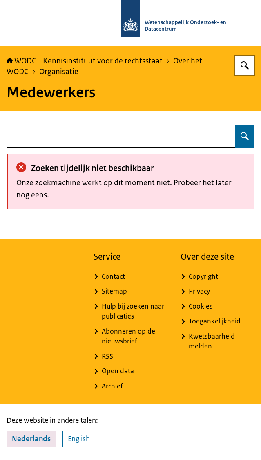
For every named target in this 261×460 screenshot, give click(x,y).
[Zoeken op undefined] (244, 136)
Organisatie (58, 71)
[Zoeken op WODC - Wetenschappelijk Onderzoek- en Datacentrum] (244, 65)
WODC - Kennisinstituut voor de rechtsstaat (85, 60)
